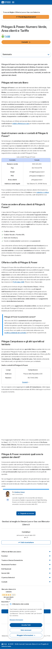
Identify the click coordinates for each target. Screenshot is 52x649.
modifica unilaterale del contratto (15, 333)
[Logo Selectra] (6, 2)
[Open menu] (14, 2)
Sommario (7, 54)
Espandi (25, 382)
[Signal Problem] (26, 513)
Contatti (26, 42)
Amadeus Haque (19, 492)
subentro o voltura (42, 192)
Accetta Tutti (26, 625)
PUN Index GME (18, 282)
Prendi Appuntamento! (26, 17)
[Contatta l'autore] (7, 500)
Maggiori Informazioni (16, 620)
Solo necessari (26, 630)
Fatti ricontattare (26, 542)
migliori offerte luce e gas (20, 123)
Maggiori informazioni (26, 635)
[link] (8, 594)
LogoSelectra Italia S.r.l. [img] (4, 644)
